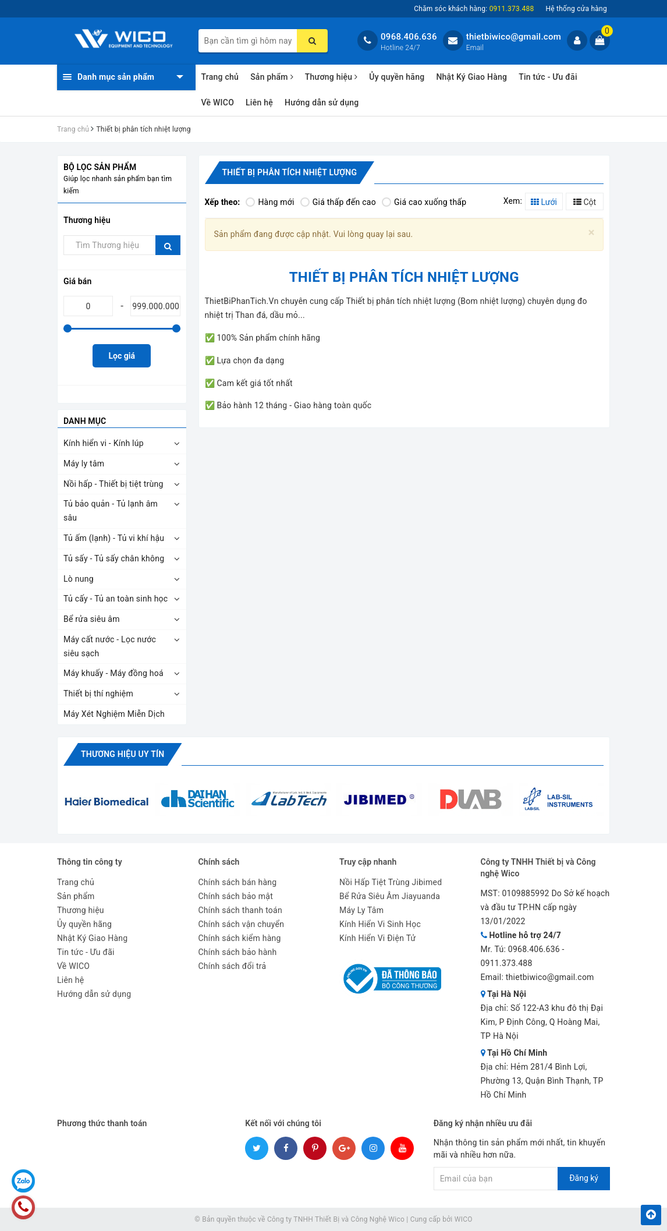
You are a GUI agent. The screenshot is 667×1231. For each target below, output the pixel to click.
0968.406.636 (409, 36)
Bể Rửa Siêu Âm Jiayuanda (389, 896)
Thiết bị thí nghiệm (98, 693)
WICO (464, 1219)
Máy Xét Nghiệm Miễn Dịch (114, 714)
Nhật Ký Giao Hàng (471, 77)
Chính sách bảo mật (235, 896)
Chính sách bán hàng (237, 882)
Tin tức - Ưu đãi (548, 77)
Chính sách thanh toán (240, 910)
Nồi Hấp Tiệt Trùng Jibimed (390, 882)
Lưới (544, 202)
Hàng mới (270, 202)
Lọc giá (122, 355)
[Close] (591, 233)
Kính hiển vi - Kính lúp (103, 443)
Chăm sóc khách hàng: (474, 9)
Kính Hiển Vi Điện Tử (377, 938)
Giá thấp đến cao (338, 202)
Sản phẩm (271, 77)
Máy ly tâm (83, 463)
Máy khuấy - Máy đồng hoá (113, 673)
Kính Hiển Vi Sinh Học (380, 924)
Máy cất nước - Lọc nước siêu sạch (109, 646)
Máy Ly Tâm (361, 910)
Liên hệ (259, 102)
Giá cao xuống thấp (424, 202)
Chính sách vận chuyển (241, 924)
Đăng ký (583, 1178)
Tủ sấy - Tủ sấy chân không (113, 558)
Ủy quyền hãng (396, 77)
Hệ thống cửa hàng (576, 9)
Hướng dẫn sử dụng (322, 102)
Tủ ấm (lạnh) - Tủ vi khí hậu (113, 538)
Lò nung (78, 578)
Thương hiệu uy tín (122, 754)
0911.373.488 (507, 963)
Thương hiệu (331, 77)
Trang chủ (220, 77)
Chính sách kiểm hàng (239, 938)
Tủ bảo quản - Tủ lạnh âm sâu (110, 510)
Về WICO (218, 102)
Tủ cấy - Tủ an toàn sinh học (115, 598)
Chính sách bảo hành (237, 952)
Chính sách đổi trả (232, 966)
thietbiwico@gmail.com (513, 36)
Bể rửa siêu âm (91, 619)
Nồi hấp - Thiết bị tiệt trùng (113, 484)
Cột (584, 202)
